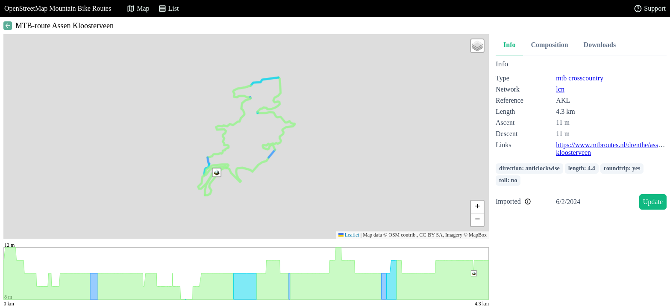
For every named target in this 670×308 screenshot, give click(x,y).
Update (653, 201)
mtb (561, 78)
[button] (217, 172)
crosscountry (585, 78)
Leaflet (348, 235)
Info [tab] (509, 44)
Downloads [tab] (600, 44)
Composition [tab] (549, 44)
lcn (560, 89)
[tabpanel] (581, 136)
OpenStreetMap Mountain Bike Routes (57, 8)
